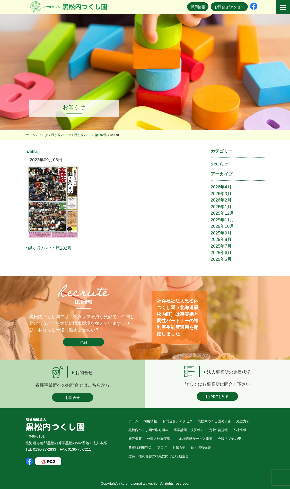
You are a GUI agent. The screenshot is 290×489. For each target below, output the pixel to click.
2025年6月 (221, 252)
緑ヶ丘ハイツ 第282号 (48, 248)
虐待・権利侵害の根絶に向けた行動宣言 (158, 456)
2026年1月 (221, 206)
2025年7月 (221, 246)
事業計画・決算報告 (189, 430)
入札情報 (239, 430)
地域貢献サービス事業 (196, 439)
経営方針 (243, 421)
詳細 (83, 342)
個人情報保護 (201, 447)
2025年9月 (221, 233)
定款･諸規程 (218, 430)
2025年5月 (221, 259)
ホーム (133, 421)
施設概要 (135, 439)
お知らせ (219, 164)
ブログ (162, 447)
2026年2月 (221, 200)
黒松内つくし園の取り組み (148, 430)
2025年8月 (221, 239)
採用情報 (198, 7)
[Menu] (283, 7)
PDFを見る (217, 397)
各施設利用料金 (140, 447)
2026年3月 (221, 193)
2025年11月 (222, 219)
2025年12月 (222, 213)
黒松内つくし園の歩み (214, 421)
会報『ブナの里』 (231, 439)
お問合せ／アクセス (177, 421)
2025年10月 (222, 226)
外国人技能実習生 (160, 439)
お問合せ (72, 398)
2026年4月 (221, 187)
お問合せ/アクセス (229, 7)
